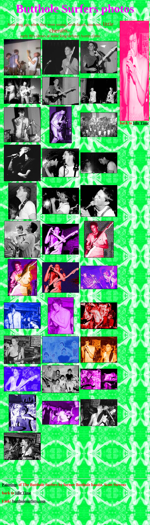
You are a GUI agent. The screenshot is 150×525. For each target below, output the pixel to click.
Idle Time (141, 123)
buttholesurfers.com (28, 501)
